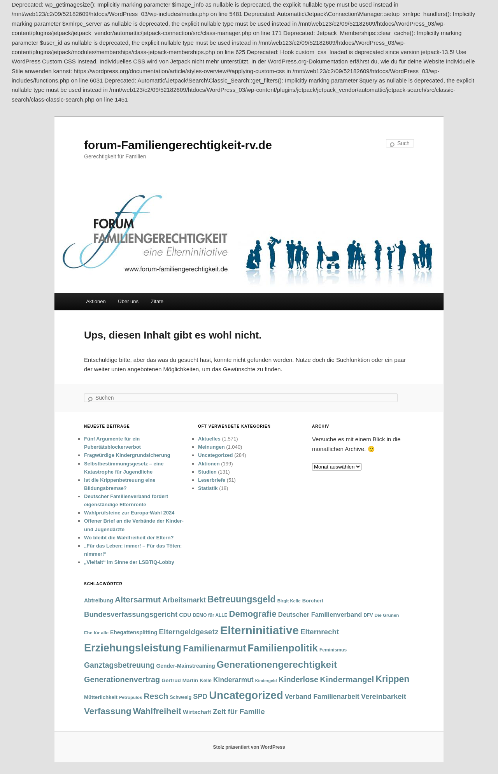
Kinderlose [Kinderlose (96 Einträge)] (298, 679)
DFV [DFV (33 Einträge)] (368, 615)
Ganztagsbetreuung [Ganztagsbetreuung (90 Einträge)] (119, 665)
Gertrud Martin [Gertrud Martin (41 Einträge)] (179, 680)
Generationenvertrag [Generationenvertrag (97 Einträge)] (122, 679)
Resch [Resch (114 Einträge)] (156, 696)
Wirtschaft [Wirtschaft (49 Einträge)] (197, 712)
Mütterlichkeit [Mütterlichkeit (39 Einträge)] (100, 697)
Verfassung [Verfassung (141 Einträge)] (107, 711)
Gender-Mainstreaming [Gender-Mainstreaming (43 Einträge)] (185, 666)
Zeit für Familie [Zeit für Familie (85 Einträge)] (239, 711)
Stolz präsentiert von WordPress (249, 747)
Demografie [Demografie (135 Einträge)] (253, 614)
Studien (207, 472)
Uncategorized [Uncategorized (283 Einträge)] (246, 695)
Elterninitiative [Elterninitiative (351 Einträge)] (259, 630)
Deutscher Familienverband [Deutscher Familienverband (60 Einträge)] (320, 614)
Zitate (157, 301)
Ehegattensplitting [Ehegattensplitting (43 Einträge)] (133, 632)
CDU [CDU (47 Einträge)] (185, 615)
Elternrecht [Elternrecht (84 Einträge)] (319, 632)
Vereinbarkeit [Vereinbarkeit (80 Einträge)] (383, 696)
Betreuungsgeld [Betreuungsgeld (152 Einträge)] (241, 599)
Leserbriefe (211, 480)
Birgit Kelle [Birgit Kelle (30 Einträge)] (289, 600)
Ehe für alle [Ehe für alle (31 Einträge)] (96, 632)
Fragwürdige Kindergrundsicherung (127, 455)
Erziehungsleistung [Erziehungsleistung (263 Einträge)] (132, 648)
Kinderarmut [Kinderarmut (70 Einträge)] (233, 680)
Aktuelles (209, 439)
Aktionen (96, 301)
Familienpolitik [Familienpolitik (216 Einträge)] (283, 647)
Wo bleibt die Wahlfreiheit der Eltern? (129, 538)
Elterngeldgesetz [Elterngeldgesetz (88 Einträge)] (188, 632)
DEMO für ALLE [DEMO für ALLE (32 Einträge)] (210, 615)
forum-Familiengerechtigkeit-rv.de (178, 145)
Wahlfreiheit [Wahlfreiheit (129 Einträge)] (157, 711)
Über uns (128, 301)
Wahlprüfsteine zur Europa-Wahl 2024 (129, 513)
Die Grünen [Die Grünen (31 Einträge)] (387, 615)
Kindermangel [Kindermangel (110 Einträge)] (347, 679)
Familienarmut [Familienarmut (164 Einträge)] (214, 648)
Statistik (208, 488)
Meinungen (211, 447)
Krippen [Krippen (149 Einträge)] (392, 679)
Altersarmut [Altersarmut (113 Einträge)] (138, 599)
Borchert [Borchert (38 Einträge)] (312, 601)
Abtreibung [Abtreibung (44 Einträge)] (98, 600)
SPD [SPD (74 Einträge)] (200, 696)
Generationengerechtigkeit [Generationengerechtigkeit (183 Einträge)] (277, 664)
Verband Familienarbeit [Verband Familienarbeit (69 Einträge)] (322, 696)
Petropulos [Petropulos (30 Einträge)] (130, 697)
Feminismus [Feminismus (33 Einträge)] (333, 650)
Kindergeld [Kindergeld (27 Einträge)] (266, 680)
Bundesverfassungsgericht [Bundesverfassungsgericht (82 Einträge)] (130, 614)
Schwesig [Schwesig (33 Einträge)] (180, 697)
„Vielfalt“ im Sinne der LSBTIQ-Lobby (129, 562)
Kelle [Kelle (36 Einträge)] (205, 680)
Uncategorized (215, 455)
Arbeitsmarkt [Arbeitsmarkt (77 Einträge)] (184, 600)
